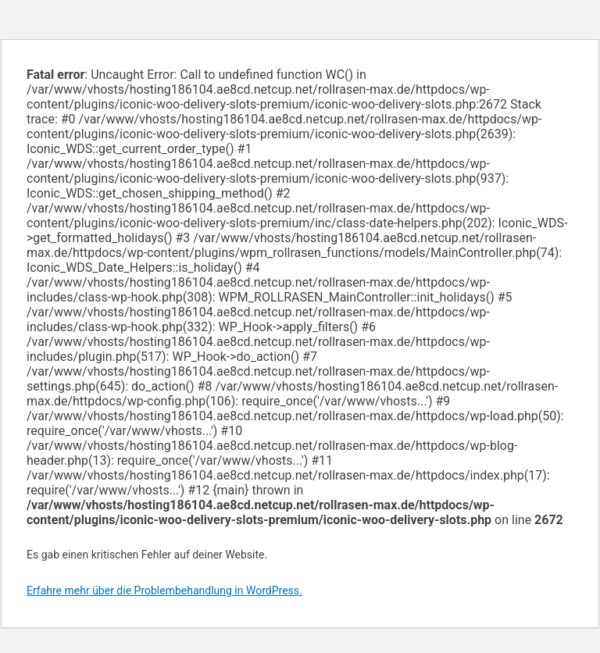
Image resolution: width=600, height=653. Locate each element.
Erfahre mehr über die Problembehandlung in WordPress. (164, 590)
